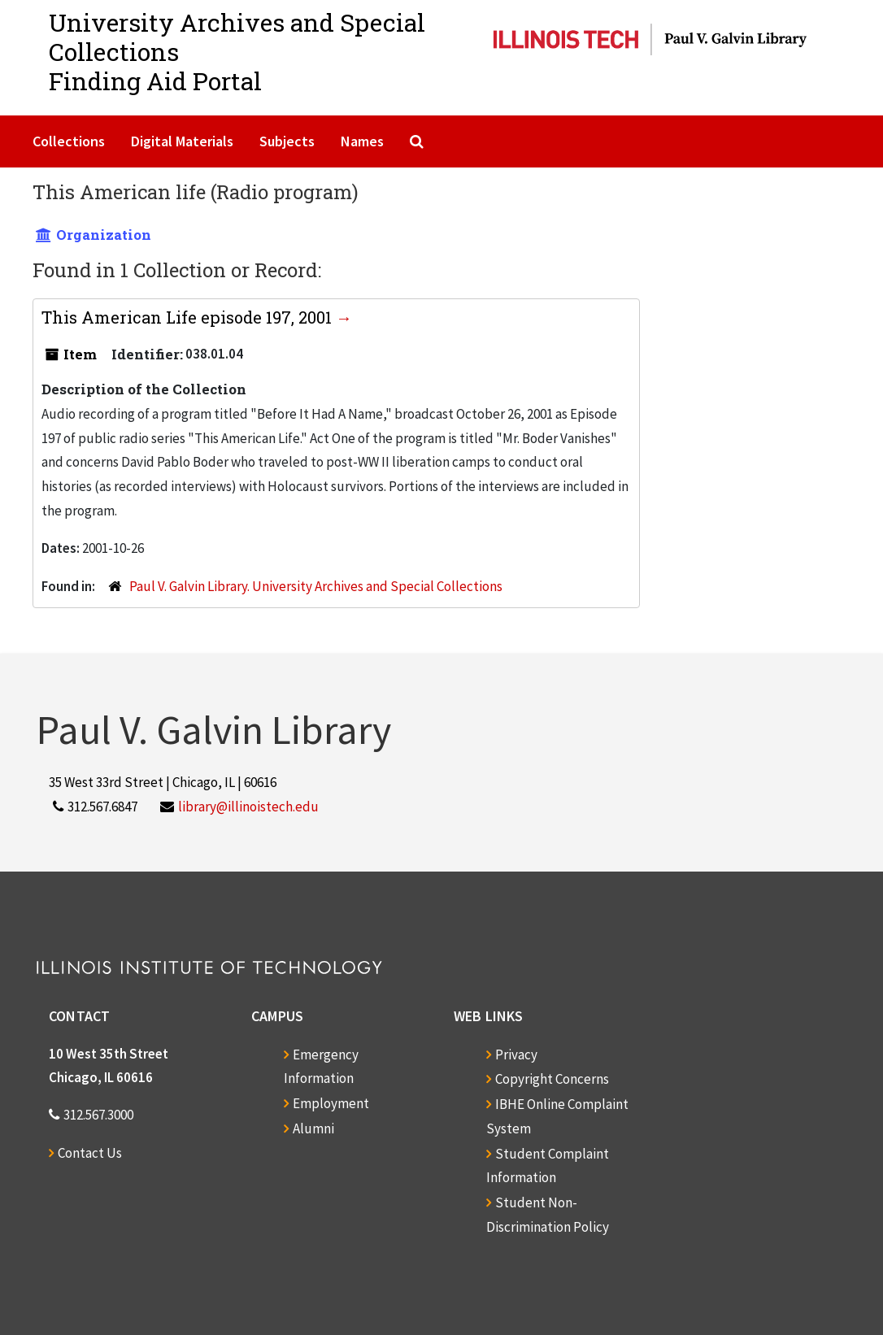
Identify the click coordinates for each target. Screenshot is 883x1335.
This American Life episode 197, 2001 (188, 317)
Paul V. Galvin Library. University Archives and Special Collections (315, 586)
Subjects (287, 141)
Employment (331, 1103)
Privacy (516, 1054)
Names (362, 141)
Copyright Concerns (552, 1079)
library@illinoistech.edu (248, 806)
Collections (69, 141)
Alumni (313, 1128)
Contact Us (90, 1153)
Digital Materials (182, 141)
